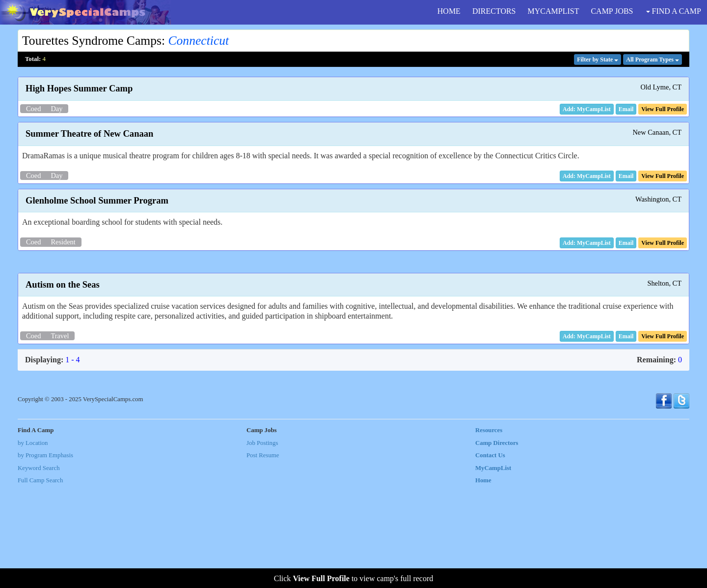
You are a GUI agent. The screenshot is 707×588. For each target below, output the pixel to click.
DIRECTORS (494, 11)
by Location (33, 543)
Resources (488, 531)
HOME (449, 11)
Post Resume (262, 556)
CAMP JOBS (612, 11)
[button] (626, 109)
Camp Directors (496, 543)
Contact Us (490, 556)
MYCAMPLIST (553, 11)
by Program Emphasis (45, 556)
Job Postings (262, 543)
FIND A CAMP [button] (673, 11)
